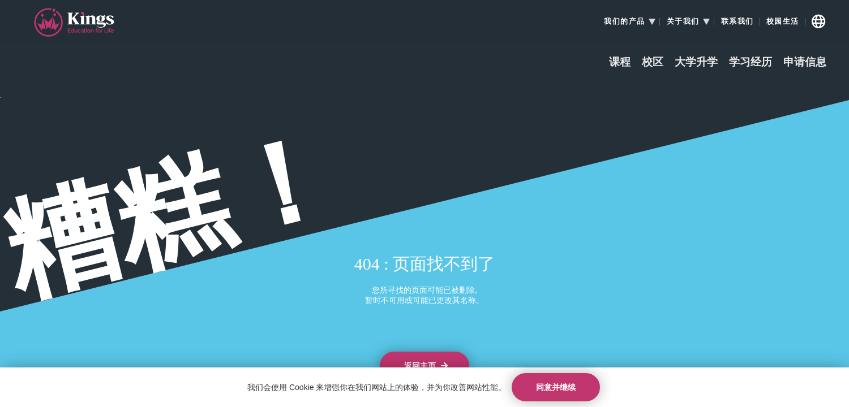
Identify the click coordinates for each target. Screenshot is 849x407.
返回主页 (426, 366)
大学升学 (696, 62)
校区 (652, 62)
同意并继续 (556, 387)
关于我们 (683, 21)
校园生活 (782, 21)
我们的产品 (624, 21)
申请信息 (804, 62)
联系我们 (737, 21)
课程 (620, 62)
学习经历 (750, 62)
